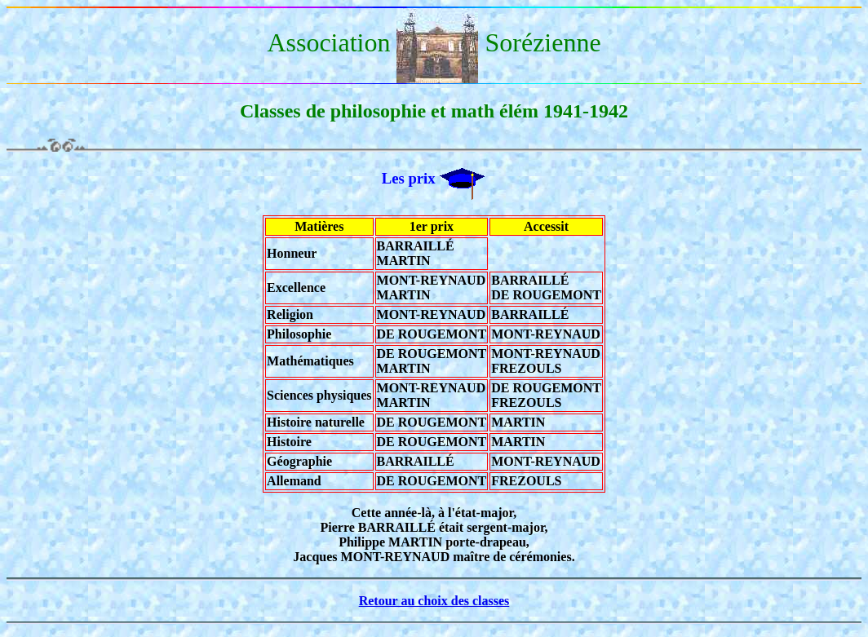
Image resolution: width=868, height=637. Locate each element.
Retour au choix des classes (434, 601)
